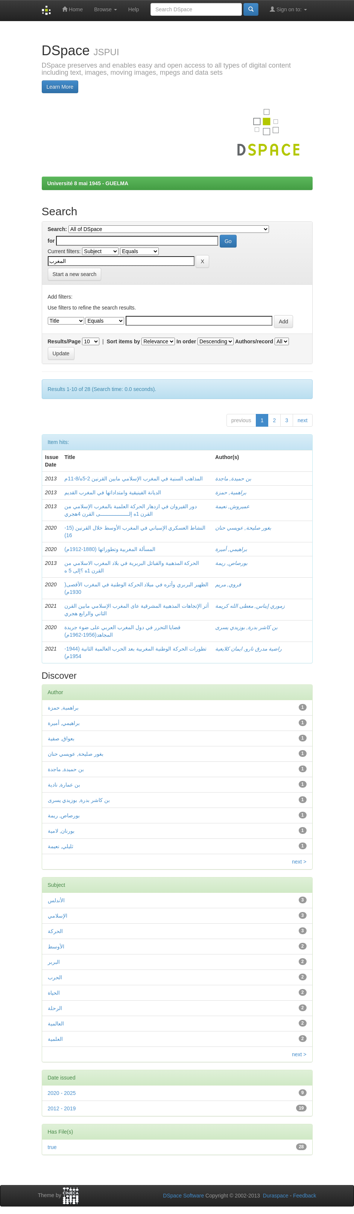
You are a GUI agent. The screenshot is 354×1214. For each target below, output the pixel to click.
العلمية (55, 1039)
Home (72, 9)
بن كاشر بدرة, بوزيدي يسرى (246, 627)
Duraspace (276, 1196)
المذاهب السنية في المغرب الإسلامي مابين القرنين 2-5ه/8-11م (133, 479)
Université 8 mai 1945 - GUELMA (88, 183)
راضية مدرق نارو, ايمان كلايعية (248, 649)
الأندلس (56, 900)
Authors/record (254, 341)
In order (186, 341)
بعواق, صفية (61, 738)
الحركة (55, 931)
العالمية (56, 1024)
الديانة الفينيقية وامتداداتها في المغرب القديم (112, 492)
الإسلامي (57, 916)
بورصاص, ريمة (231, 563)
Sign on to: (288, 9)
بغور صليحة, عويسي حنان (243, 528)
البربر (54, 962)
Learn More (60, 87)
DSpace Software (183, 1196)
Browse (105, 9)
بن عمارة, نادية (64, 785)
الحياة (54, 993)
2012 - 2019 (62, 1108)
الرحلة (55, 1008)
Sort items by (123, 341)
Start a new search (75, 274)
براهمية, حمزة (230, 492)
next (302, 420)
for (51, 241)
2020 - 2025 (62, 1093)
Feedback (304, 1196)
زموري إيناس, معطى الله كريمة (249, 606)
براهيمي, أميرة (231, 549)
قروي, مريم (228, 584)
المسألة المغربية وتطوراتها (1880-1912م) (109, 549)
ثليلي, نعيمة (61, 846)
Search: (57, 229)
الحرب (55, 977)
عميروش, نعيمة (232, 506)
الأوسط (56, 947)
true (52, 1147)
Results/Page (64, 341)
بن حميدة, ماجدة (233, 479)
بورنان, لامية (61, 831)
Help (133, 9)
